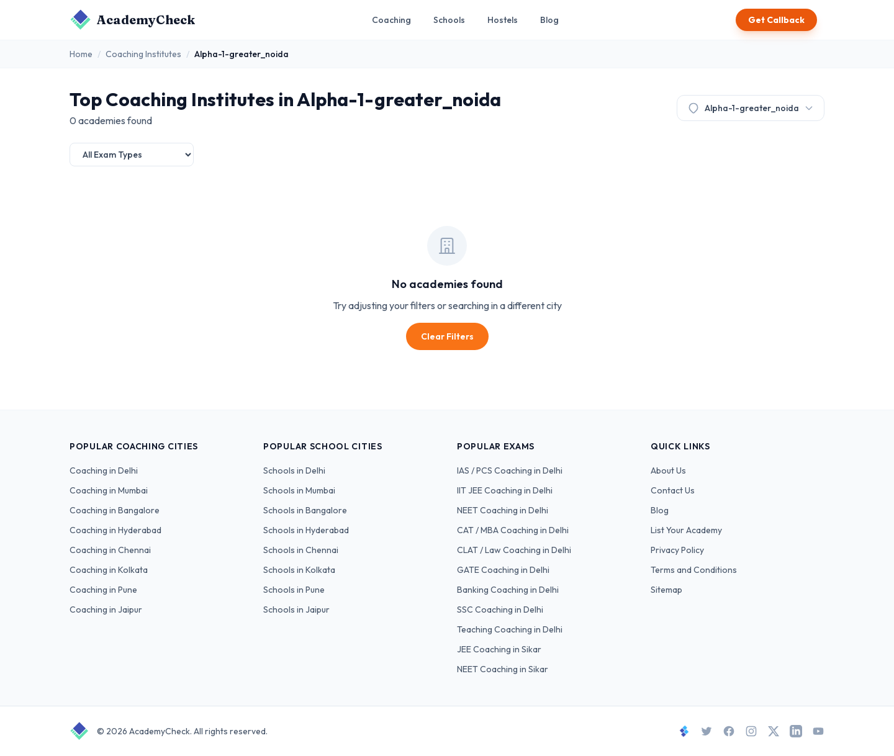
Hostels (502, 19)
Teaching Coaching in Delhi (509, 629)
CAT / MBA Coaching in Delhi (513, 530)
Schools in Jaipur (296, 609)
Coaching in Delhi (104, 470)
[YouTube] (818, 731)
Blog (549, 19)
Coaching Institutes (143, 54)
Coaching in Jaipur (106, 609)
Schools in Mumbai (299, 490)
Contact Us (673, 490)
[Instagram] (751, 731)
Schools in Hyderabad (306, 530)
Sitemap (666, 589)
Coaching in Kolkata (109, 569)
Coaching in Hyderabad (115, 530)
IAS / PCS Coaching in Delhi (509, 470)
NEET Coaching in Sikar (502, 669)
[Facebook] (729, 731)
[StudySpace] (684, 731)
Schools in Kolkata (299, 569)
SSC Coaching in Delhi (500, 609)
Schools (449, 19)
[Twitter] (706, 731)
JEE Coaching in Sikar (499, 649)
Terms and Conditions (694, 569)
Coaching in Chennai (110, 550)
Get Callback (776, 19)
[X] (773, 731)
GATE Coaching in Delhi (503, 569)
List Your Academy (686, 530)
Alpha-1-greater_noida (750, 108)
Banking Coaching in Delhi (508, 589)
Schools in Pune (294, 589)
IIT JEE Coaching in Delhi (505, 490)
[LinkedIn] (796, 731)
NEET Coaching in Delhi (502, 510)
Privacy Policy (677, 550)
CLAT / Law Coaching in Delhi (514, 550)
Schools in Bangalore (305, 510)
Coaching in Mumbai (109, 490)
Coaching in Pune (103, 589)
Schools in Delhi (294, 470)
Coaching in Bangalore (115, 510)
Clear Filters (447, 336)
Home (81, 54)
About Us (668, 470)
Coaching (391, 19)
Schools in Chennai (300, 550)
